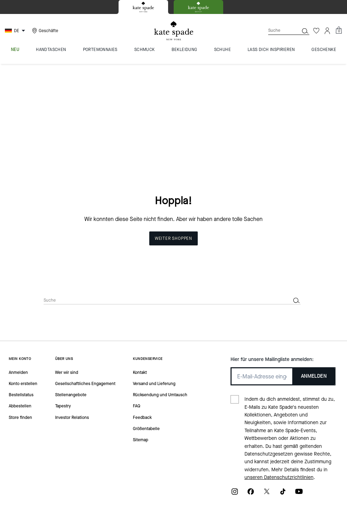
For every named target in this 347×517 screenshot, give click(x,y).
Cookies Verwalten (155, 485)
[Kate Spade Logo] (173, 30)
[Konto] (327, 31)
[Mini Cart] (338, 30)
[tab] (143, 7)
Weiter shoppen (173, 157)
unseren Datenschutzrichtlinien (279, 396)
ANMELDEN (313, 294)
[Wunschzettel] (316, 31)
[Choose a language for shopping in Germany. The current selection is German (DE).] (16, 31)
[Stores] (44, 31)
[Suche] (278, 31)
